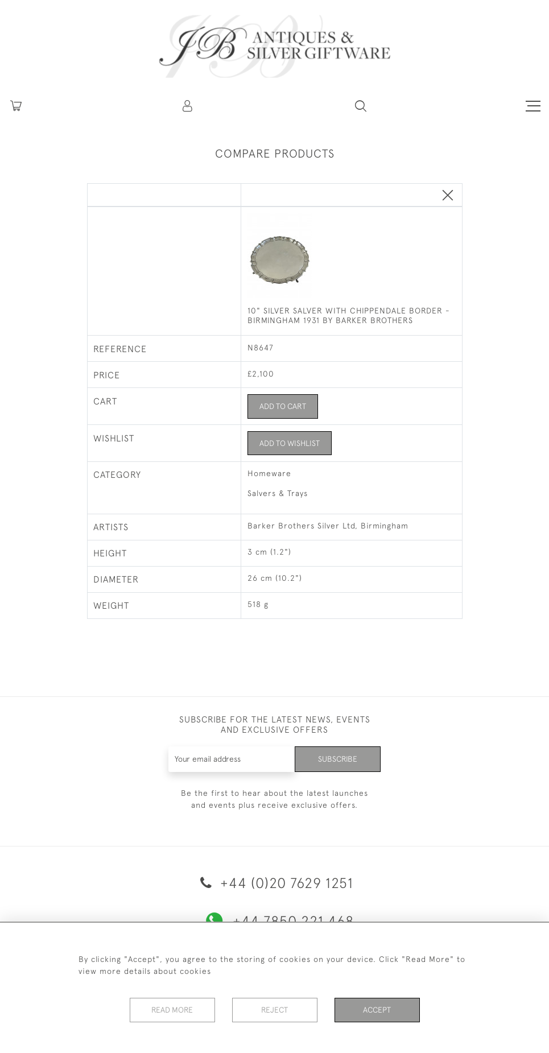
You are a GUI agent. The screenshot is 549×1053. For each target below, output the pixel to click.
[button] (188, 105)
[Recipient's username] (231, 759)
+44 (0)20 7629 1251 (274, 882)
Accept (376, 1009)
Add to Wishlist (290, 443)
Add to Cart (283, 406)
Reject (274, 1009)
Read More (172, 1009)
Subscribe (337, 758)
